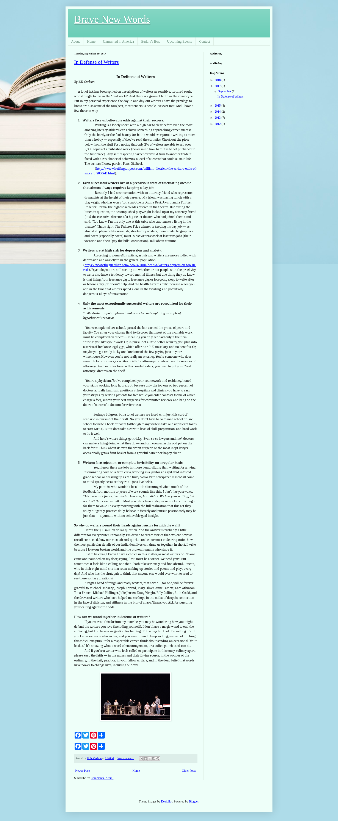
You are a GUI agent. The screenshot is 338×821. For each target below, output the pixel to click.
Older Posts (189, 770)
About (75, 41)
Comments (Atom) (102, 778)
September (225, 91)
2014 (218, 111)
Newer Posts (82, 770)
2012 (218, 124)
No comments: (125, 758)
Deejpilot (166, 801)
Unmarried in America (118, 41)
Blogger (193, 801)
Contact (204, 41)
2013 (218, 117)
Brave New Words (112, 19)
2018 (218, 80)
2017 (218, 86)
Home (91, 41)
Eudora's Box (150, 41)
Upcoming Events (179, 41)
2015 (218, 105)
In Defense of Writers (96, 62)
